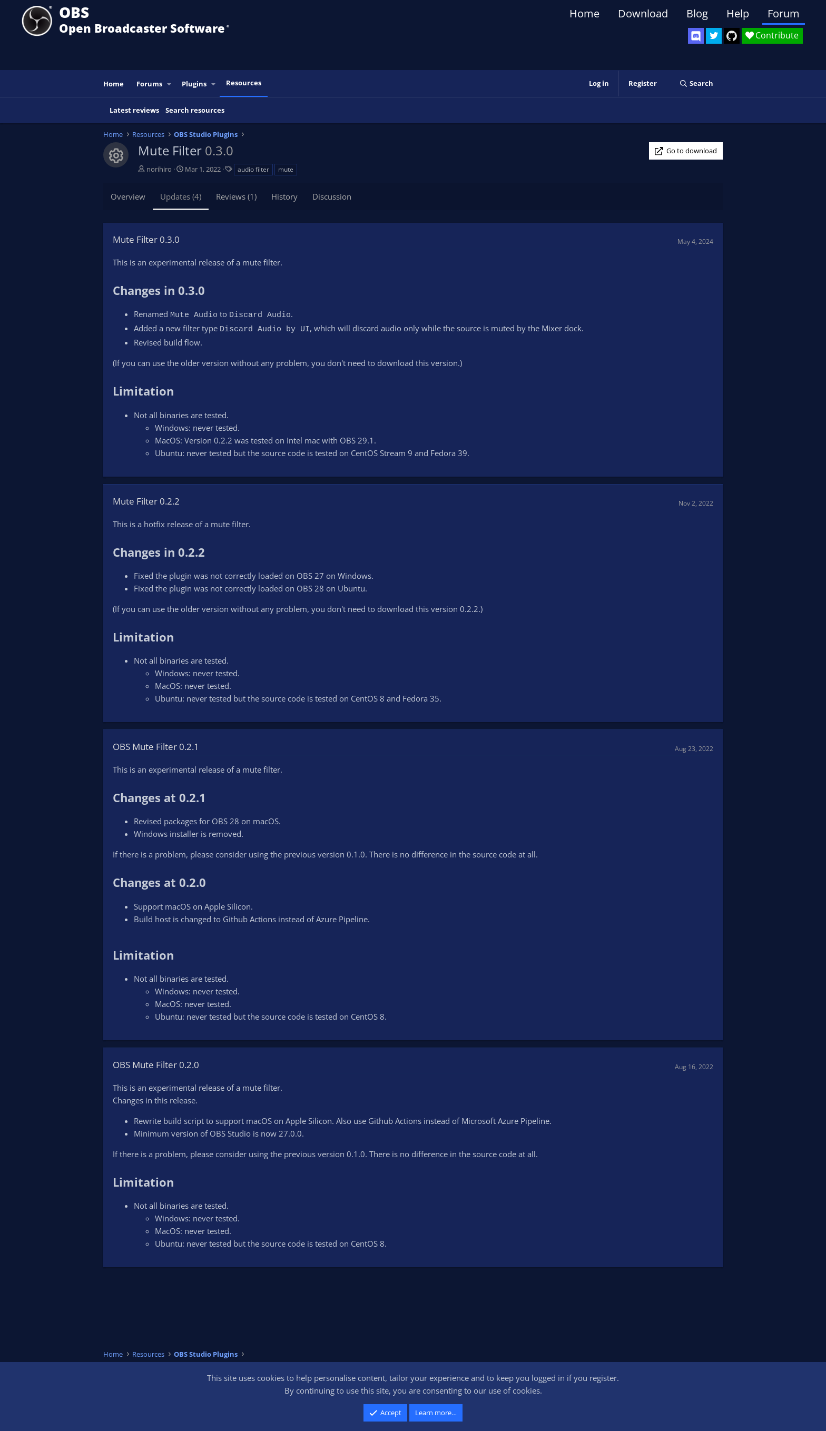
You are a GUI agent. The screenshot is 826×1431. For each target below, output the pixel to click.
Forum (784, 13)
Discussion (331, 196)
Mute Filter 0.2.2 (146, 501)
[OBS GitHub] (732, 36)
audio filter (253, 169)
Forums (149, 83)
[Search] (696, 83)
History (284, 196)
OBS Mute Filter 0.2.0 (156, 1065)
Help (737, 13)
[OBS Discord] (696, 36)
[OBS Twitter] (714, 36)
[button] (169, 84)
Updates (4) (180, 196)
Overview (128, 196)
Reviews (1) (236, 196)
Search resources (194, 110)
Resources (243, 82)
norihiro (159, 169)
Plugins (194, 83)
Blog (697, 13)
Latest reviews (134, 110)
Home (584, 13)
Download (643, 13)
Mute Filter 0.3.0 (146, 239)
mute (285, 169)
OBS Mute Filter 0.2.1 (156, 747)
